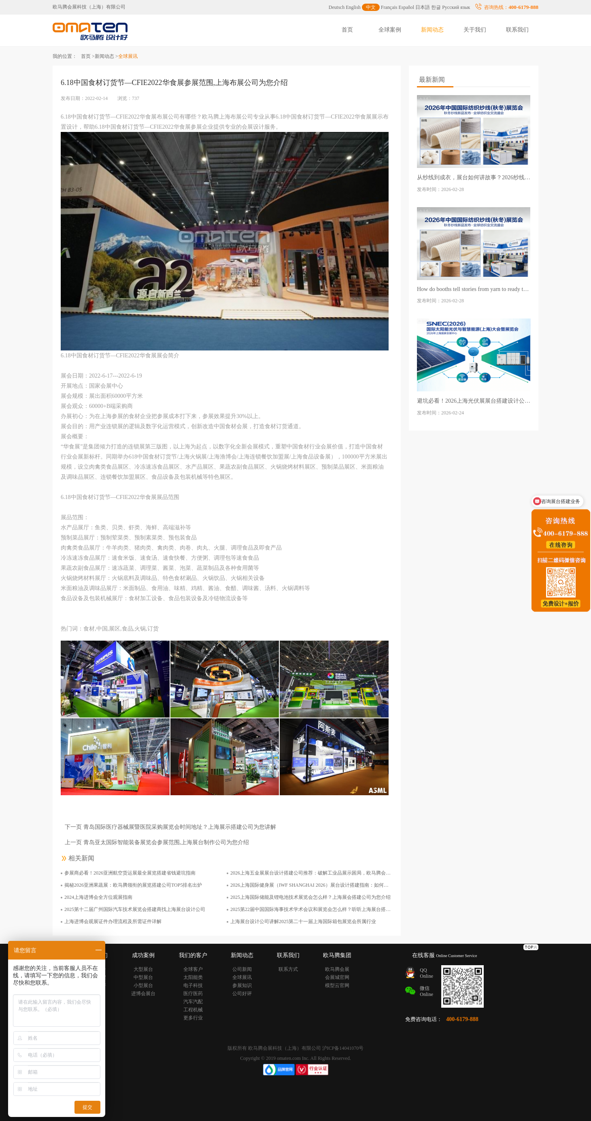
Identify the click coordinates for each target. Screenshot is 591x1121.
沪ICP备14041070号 (343, 1048)
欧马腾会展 (337, 969)
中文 (371, 7)
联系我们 (517, 30)
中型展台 (143, 977)
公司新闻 (242, 969)
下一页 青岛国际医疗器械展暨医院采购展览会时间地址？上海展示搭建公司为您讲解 (170, 827)
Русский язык (456, 7)
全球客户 (193, 969)
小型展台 (143, 985)
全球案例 (389, 30)
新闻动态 (432, 30)
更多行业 (193, 1018)
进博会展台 (143, 993)
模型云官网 (337, 985)
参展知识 (242, 985)
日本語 (422, 7)
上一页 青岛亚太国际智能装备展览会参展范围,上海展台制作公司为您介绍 (157, 842)
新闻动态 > (106, 56)
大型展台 (143, 969)
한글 (436, 7)
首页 (347, 30)
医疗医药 (193, 993)
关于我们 (474, 30)
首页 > (88, 56)
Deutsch (336, 7)
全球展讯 (242, 977)
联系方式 (288, 969)
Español (407, 7)
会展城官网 (337, 977)
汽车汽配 (193, 1001)
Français (389, 7)
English (353, 7)
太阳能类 (193, 977)
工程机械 (193, 1010)
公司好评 (242, 993)
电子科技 (193, 985)
